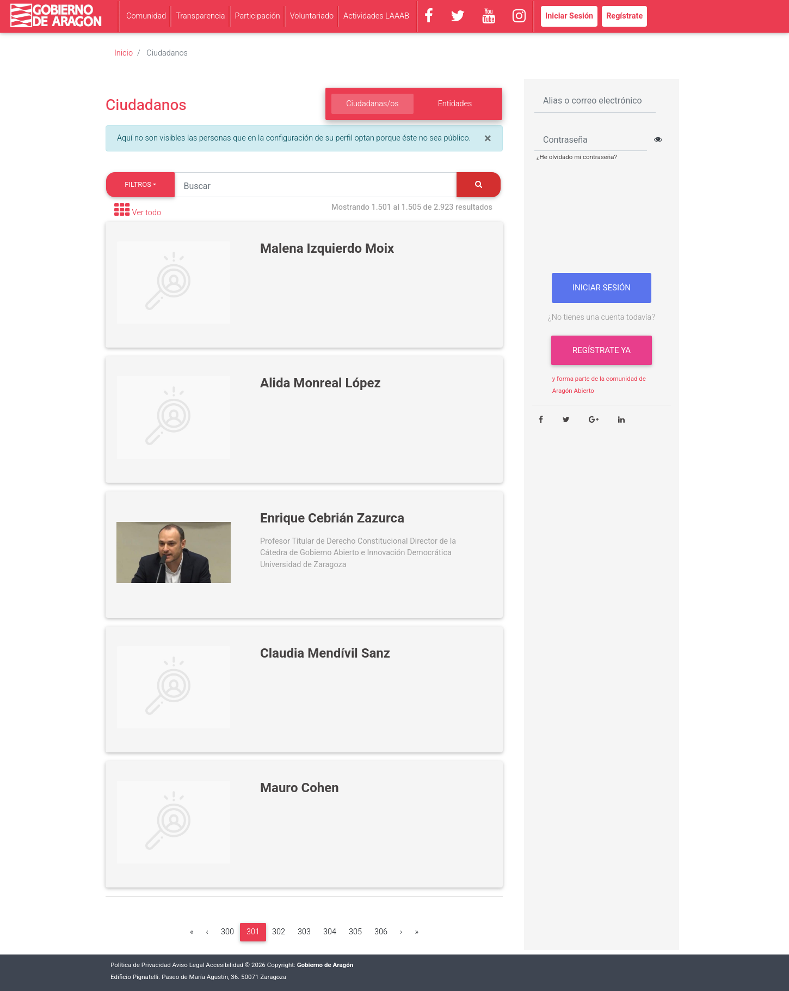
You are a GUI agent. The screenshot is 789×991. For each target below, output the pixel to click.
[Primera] (191, 932)
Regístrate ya (601, 350)
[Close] (487, 138)
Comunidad (146, 16)
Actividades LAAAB (376, 16)
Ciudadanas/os (372, 104)
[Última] (416, 932)
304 (329, 932)
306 (380, 932)
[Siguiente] (401, 932)
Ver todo (147, 213)
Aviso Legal (188, 965)
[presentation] (601, 222)
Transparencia (200, 16)
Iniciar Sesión (569, 16)
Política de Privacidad (140, 965)
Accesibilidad (224, 965)
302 (278, 932)
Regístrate (624, 16)
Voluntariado (312, 16)
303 (304, 932)
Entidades (455, 104)
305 (355, 932)
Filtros (138, 184)
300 (227, 932)
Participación (257, 16)
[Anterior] (207, 932)
